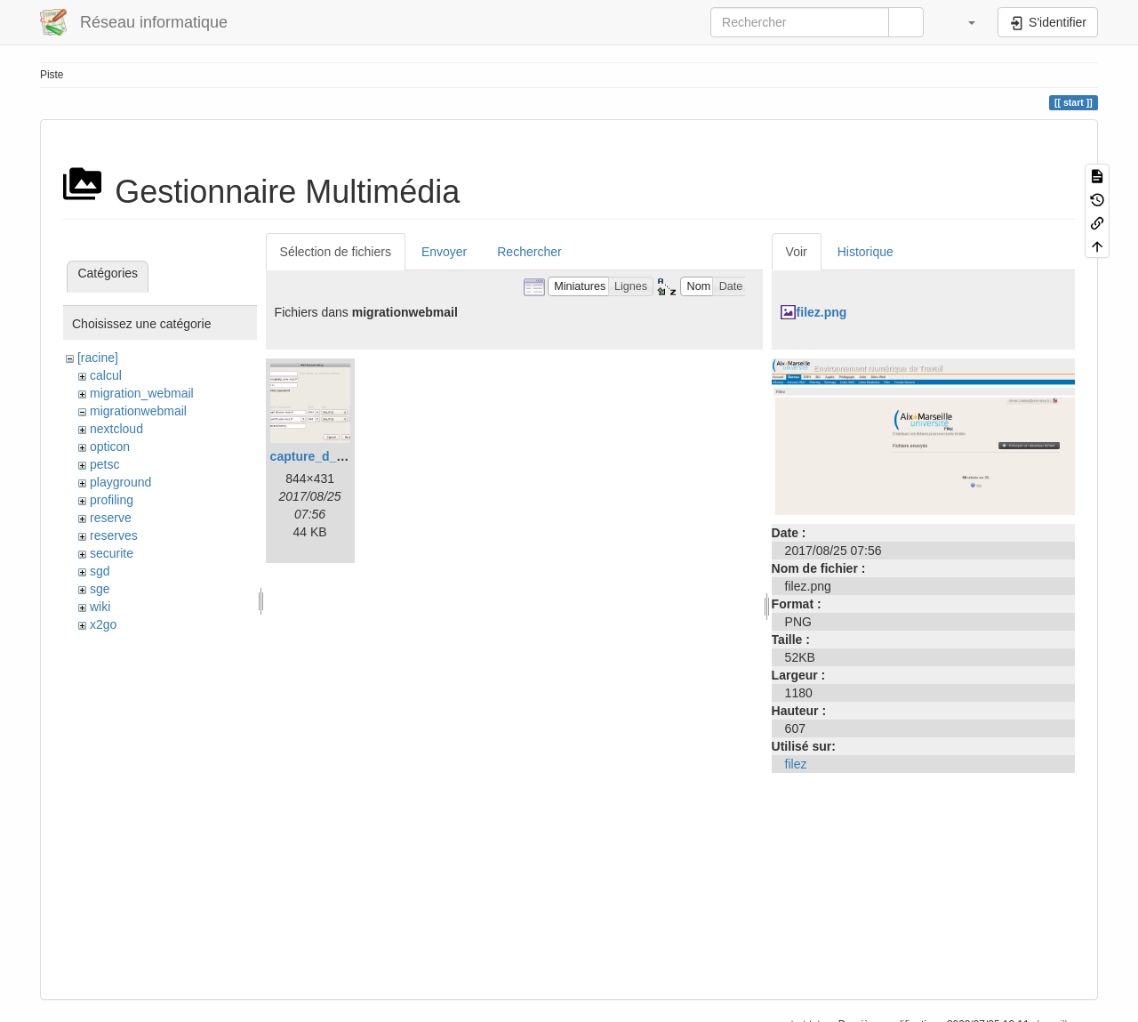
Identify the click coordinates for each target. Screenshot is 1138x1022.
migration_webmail (142, 393)
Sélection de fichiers (335, 252)
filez (796, 764)
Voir (796, 252)
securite (111, 553)
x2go (103, 624)
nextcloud (116, 429)
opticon (110, 446)
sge (100, 589)
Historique (865, 252)
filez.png (822, 312)
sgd (100, 571)
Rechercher (529, 252)
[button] (963, 22)
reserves (114, 535)
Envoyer (444, 252)
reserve (111, 518)
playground (120, 482)
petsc (104, 464)
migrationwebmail (138, 411)
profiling (111, 500)
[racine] (97, 357)
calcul (106, 375)
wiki (100, 607)
